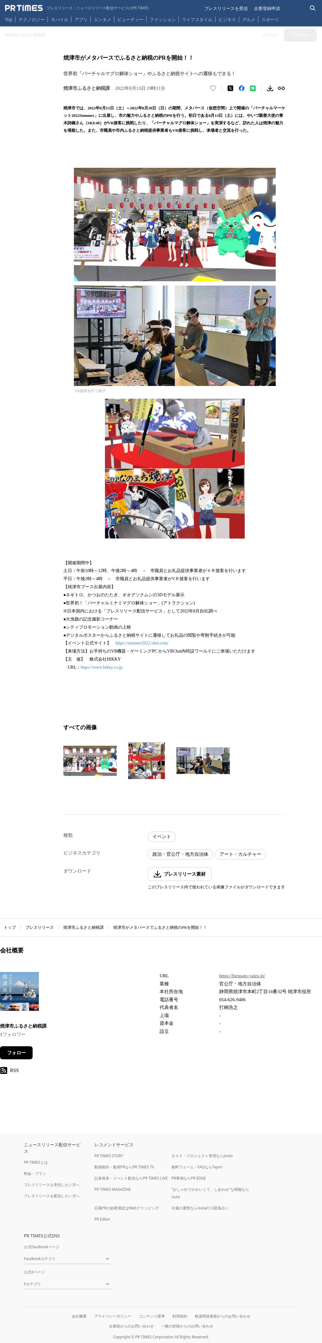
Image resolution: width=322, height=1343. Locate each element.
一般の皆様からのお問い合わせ (187, 1326)
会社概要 (79, 1316)
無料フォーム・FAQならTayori (197, 1167)
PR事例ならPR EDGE (188, 1178)
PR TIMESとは (36, 1162)
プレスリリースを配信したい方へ (52, 1196)
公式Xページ (34, 1272)
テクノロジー (32, 19)
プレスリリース (39, 927)
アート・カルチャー (240, 854)
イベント (161, 836)
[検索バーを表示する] (313, 8)
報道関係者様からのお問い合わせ (223, 1316)
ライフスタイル (197, 19)
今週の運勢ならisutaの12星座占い (200, 1208)
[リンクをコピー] (281, 88)
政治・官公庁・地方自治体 (180, 854)
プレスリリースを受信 (226, 8)
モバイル (59, 19)
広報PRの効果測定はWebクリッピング (126, 1208)
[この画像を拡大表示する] (90, 760)
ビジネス (227, 19)
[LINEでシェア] (253, 88)
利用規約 (179, 1316)
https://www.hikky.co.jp (101, 667)
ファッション (163, 19)
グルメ (248, 19)
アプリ (81, 19)
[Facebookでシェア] (242, 88)
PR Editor (102, 1219)
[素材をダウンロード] (270, 88)
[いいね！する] (213, 88)
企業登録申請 (267, 8)
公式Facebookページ (41, 1246)
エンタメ (102, 19)
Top (8, 19)
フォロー (16, 1052)
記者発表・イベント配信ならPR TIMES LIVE (131, 1178)
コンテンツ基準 (152, 1316)
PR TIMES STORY (108, 1155)
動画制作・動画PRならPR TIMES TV (124, 1167)
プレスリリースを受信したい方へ (52, 1184)
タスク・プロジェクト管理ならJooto (202, 1155)
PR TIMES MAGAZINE (112, 1189)
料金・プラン (35, 1173)
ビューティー (130, 19)
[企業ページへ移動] (19, 993)
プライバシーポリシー (112, 1316)
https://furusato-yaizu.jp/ (242, 975)
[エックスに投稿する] (230, 88)
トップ (10, 927)
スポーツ (270, 19)
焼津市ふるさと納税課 (83, 927)
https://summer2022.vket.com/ (142, 643)
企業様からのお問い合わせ (131, 1326)
